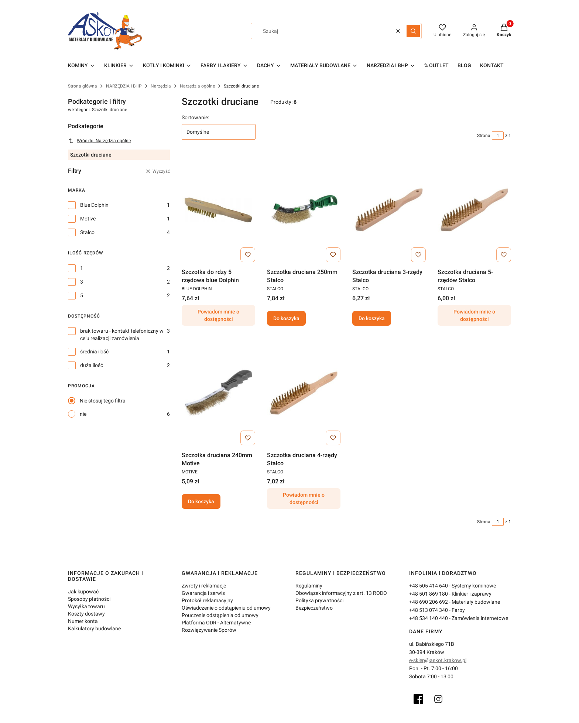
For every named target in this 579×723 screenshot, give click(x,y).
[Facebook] (418, 699)
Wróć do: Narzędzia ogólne (99, 141)
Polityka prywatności (319, 600)
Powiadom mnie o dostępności (218, 315)
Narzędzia (161, 86)
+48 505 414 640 (428, 586)
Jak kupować (83, 591)
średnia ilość (94, 351)
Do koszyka (286, 318)
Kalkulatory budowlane (94, 628)
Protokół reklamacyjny (207, 600)
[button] (413, 31)
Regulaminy (308, 586)
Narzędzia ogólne (197, 86)
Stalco (87, 232)
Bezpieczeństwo (314, 608)
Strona (483, 135)
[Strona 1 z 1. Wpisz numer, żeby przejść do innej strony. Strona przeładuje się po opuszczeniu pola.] (498, 135)
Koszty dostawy (86, 614)
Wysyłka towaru (86, 606)
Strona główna (82, 86)
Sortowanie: (195, 117)
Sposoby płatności (89, 599)
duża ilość (91, 365)
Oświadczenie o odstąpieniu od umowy (226, 608)
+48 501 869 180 (428, 594)
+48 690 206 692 (428, 602)
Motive (88, 219)
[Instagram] (438, 699)
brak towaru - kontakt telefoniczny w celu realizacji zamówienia (122, 334)
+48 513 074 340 (428, 610)
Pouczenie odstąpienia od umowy (220, 615)
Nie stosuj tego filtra (103, 401)
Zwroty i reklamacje (204, 586)
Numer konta (83, 621)
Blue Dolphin (94, 205)
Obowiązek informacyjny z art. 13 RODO (341, 593)
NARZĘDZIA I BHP (124, 86)
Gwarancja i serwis (203, 593)
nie (83, 414)
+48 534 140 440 (428, 618)
